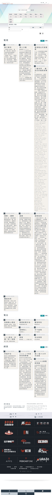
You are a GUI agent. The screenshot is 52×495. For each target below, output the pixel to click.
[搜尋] (46, 2)
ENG (41, 2)
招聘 (15, 467)
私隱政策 (14, 468)
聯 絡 (14, 416)
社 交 (40, 414)
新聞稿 (9, 467)
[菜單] (50, 2)
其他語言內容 (35, 468)
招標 (21, 467)
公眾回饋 (40, 417)
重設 (33, 27)
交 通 (14, 414)
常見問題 (40, 467)
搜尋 (40, 27)
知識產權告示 (30, 467)
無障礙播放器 (23, 468)
